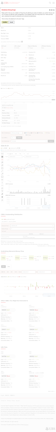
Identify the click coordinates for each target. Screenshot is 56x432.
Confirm (5, 22)
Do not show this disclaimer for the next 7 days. (13, 19)
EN (53, 10)
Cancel (11, 22)
